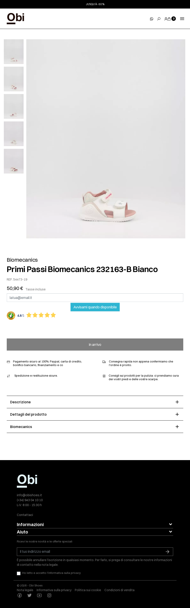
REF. (10, 279)
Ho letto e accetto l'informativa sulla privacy (51, 573)
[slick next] (18, 40)
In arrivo (95, 344)
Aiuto (22, 532)
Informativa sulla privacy (54, 590)
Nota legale (25, 590)
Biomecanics (22, 259)
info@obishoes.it (29, 495)
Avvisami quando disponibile (95, 307)
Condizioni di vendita (119, 590)
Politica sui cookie (88, 590)
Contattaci (25, 515)
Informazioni (30, 524)
